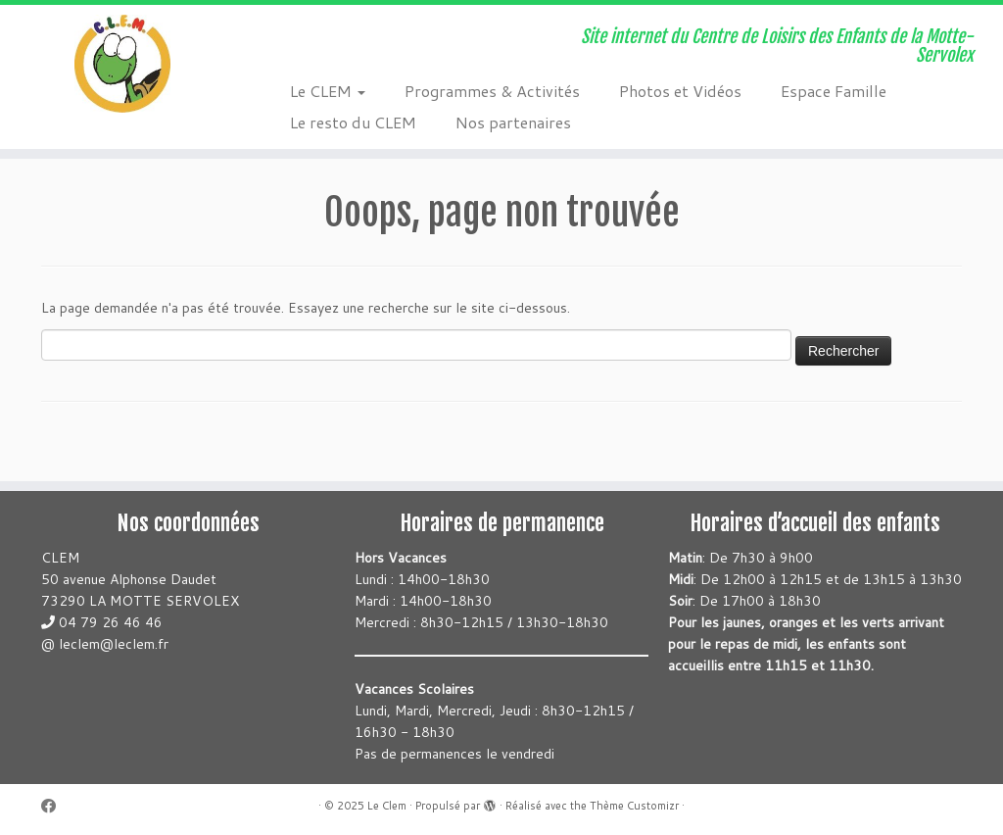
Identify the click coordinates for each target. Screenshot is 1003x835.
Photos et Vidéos (680, 90)
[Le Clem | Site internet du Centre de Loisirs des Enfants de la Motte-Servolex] (117, 64)
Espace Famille (833, 90)
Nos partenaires (513, 122)
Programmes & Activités (492, 90)
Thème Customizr (634, 805)
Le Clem (386, 805)
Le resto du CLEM (353, 122)
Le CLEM (327, 90)
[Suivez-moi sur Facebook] (55, 806)
